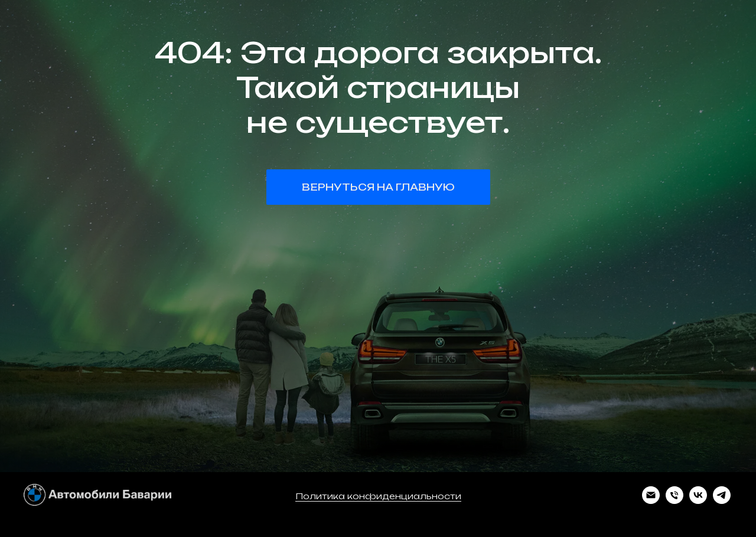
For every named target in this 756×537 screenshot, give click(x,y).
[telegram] (722, 501)
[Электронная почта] (651, 501)
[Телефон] (674, 501)
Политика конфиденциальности (378, 496)
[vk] (698, 501)
